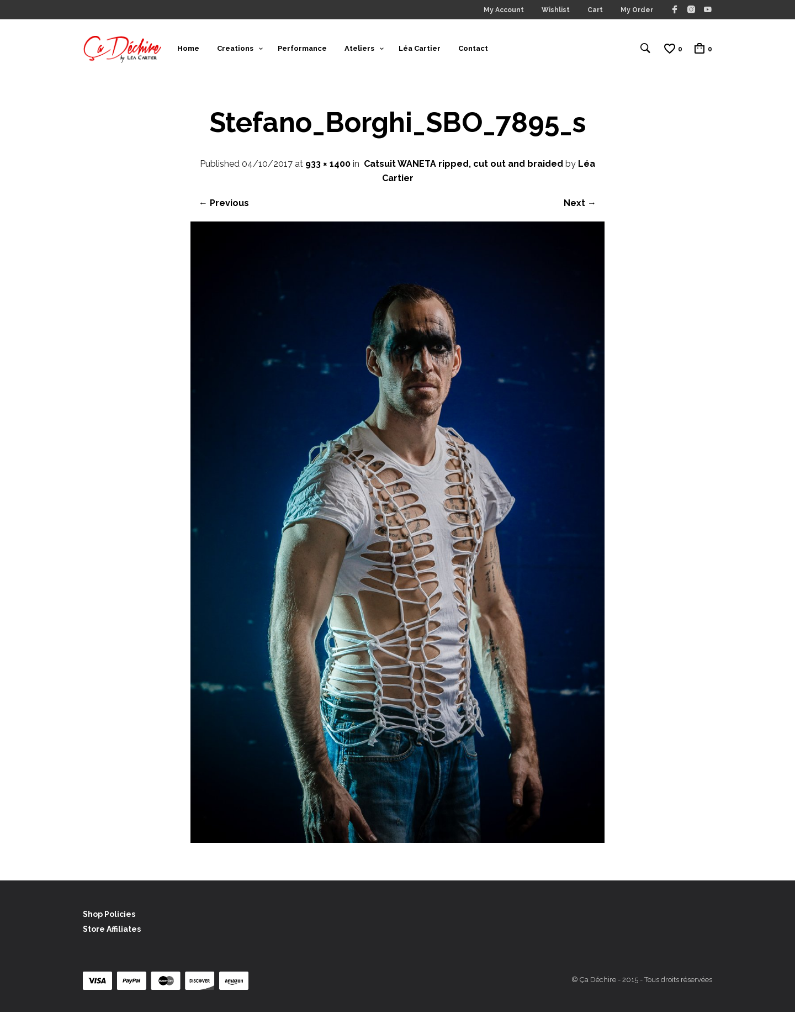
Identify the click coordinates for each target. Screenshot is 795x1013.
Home (188, 49)
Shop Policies (109, 915)
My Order (637, 10)
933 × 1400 (328, 165)
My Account (504, 10)
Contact (473, 49)
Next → (580, 204)
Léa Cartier (420, 49)
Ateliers (359, 49)
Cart (595, 10)
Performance (302, 49)
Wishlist (556, 10)
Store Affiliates (112, 930)
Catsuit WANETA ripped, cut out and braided (463, 165)
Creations (235, 49)
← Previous (224, 204)
